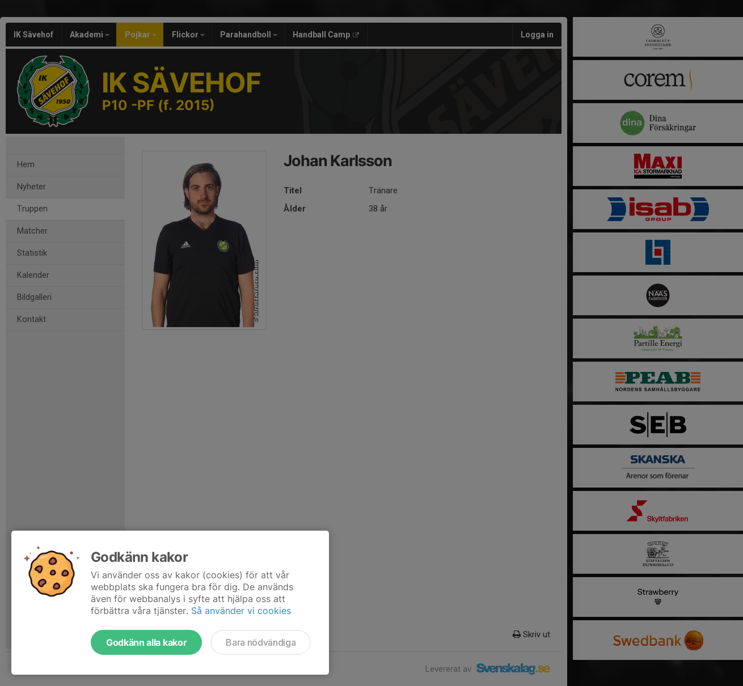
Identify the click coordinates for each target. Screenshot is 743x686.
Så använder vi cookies (241, 610)
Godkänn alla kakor (146, 642)
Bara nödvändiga (260, 642)
